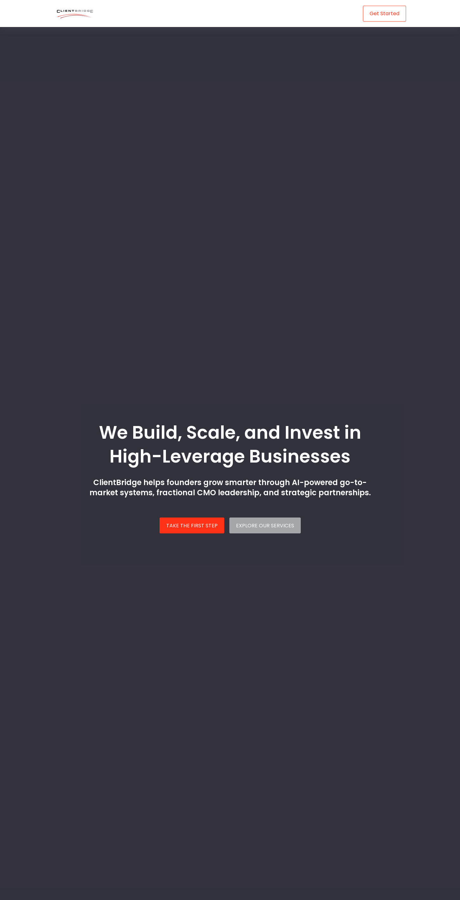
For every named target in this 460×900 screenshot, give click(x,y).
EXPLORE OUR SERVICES (265, 525)
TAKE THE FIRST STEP (192, 525)
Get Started (384, 13)
